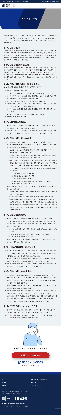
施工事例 (4, 385)
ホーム (3, 379)
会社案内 (4, 382)
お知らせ (33, 382)
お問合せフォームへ (30, 355)
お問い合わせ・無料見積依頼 (39, 379)
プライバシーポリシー (37, 385)
